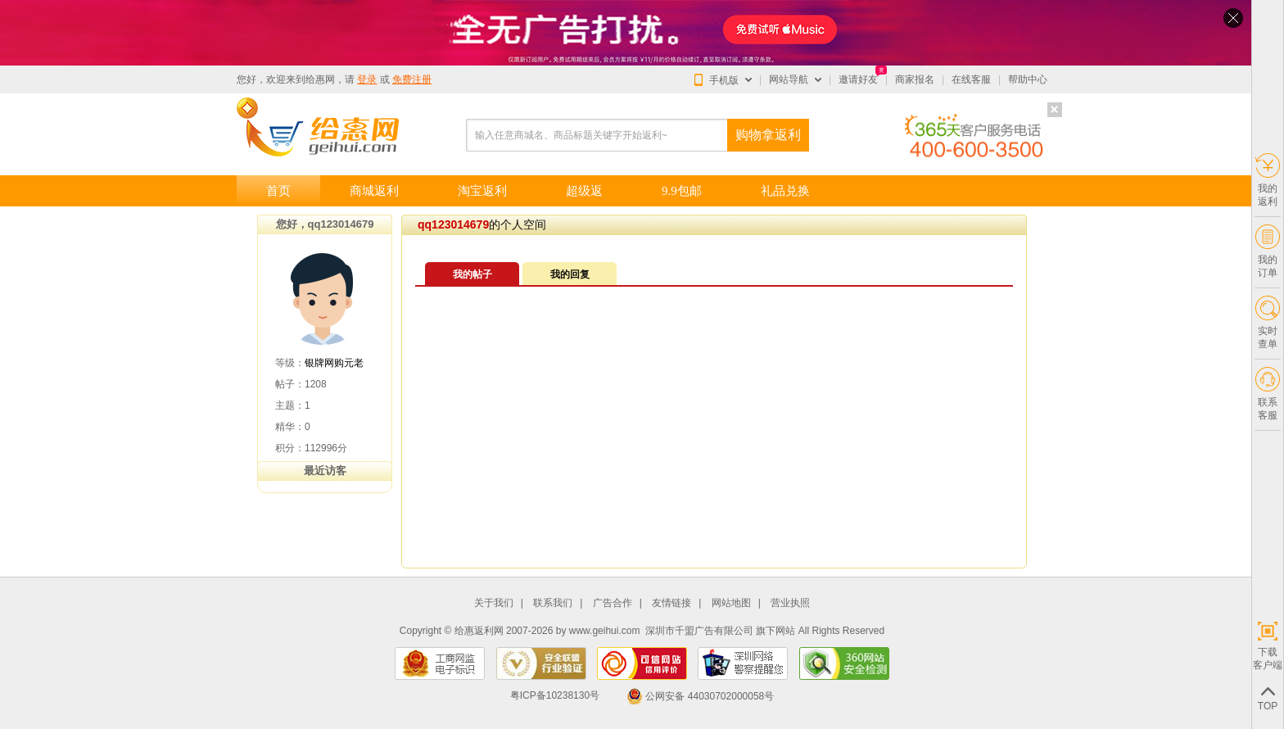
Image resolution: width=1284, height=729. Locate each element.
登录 (367, 79)
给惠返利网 (479, 630)
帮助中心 (1027, 79)
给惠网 (320, 79)
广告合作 (612, 603)
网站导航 (788, 79)
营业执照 (790, 603)
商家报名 (914, 79)
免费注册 (412, 79)
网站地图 (731, 603)
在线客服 (971, 79)
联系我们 (552, 603)
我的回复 (570, 274)
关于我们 (493, 603)
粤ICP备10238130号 (554, 696)
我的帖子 (472, 274)
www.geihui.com (604, 630)
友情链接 (671, 603)
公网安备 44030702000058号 (700, 696)
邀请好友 (858, 79)
